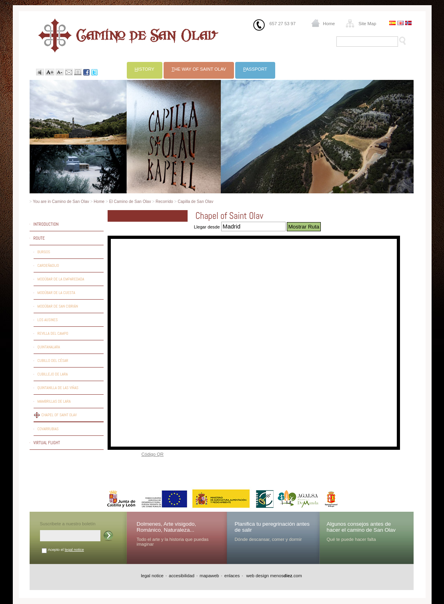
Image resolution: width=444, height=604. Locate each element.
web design (257, 575)
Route (39, 238)
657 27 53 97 (283, 23)
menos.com (286, 575)
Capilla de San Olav (195, 201)
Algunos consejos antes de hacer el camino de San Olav (361, 527)
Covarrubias (48, 428)
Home (329, 23)
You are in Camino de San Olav (61, 201)
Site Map (367, 23)
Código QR (153, 454)
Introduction (46, 224)
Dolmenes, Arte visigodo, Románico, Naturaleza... (166, 527)
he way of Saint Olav (199, 69)
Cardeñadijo (48, 265)
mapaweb (209, 575)
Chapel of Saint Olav (59, 414)
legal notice (74, 549)
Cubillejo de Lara (53, 374)
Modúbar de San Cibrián (58, 306)
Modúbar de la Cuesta (56, 292)
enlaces (232, 575)
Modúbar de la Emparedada (61, 279)
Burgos (44, 251)
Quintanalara (49, 347)
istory (144, 69)
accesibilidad (181, 575)
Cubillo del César (53, 360)
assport (255, 69)
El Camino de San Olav (130, 201)
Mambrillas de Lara (54, 401)
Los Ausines (48, 319)
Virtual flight (47, 442)
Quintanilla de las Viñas (58, 387)
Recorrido (164, 201)
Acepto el (66, 549)
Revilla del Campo (53, 333)
